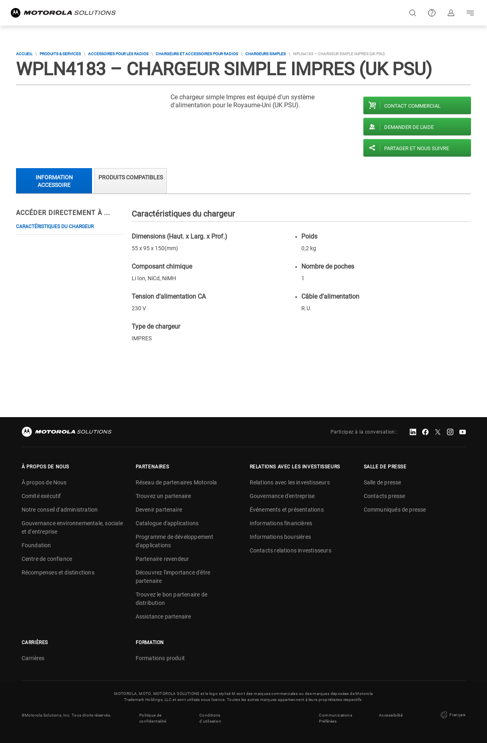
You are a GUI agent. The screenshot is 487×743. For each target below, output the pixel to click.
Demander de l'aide (409, 127)
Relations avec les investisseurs (290, 482)
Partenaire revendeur (162, 559)
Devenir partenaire (159, 509)
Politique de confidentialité (152, 718)
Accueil (24, 54)
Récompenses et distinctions (58, 572)
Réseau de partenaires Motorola (176, 482)
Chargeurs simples (265, 54)
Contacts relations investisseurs (290, 550)
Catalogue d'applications (167, 523)
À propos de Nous (44, 482)
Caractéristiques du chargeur (55, 226)
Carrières (33, 658)
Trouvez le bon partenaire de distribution (172, 598)
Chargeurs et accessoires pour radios (197, 54)
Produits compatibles (130, 177)
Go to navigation (470, 12)
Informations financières (281, 523)
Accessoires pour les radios (118, 54)
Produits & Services (60, 54)
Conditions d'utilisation (210, 718)
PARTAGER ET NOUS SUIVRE (416, 148)
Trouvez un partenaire (163, 496)
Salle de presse (382, 482)
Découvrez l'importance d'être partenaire (173, 576)
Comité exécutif (41, 496)
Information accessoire (54, 181)
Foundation (36, 545)
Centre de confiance (47, 559)
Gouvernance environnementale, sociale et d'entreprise (72, 527)
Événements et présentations (287, 509)
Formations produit (160, 658)
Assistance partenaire (163, 616)
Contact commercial (412, 106)
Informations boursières (280, 537)
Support (431, 12)
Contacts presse (384, 496)
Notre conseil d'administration (60, 509)
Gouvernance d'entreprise (282, 496)
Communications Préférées (335, 718)
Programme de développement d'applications (175, 541)
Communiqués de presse (395, 509)
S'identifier (451, 12)
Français (452, 715)
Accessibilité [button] (391, 715)
